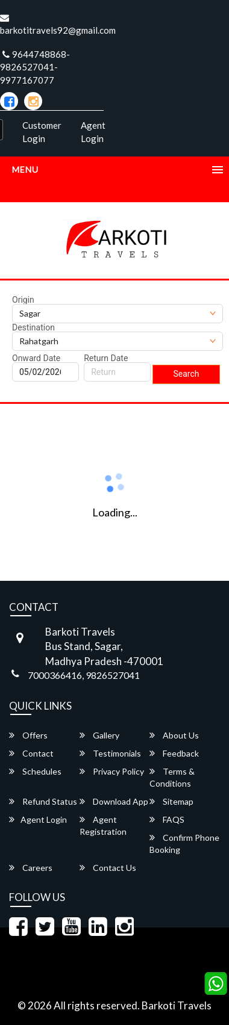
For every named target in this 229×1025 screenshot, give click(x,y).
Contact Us (108, 867)
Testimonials (110, 753)
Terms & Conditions (172, 777)
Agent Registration (103, 825)
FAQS (166, 819)
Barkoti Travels (177, 1005)
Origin (23, 300)
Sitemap (171, 801)
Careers (30, 867)
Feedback (174, 753)
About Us (174, 735)
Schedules (35, 771)
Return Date (106, 358)
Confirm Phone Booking (184, 843)
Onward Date (36, 358)
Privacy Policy (112, 771)
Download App (114, 801)
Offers (28, 735)
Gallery (99, 735)
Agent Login (93, 131)
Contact (31, 753)
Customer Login (41, 131)
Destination (33, 327)
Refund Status (43, 801)
